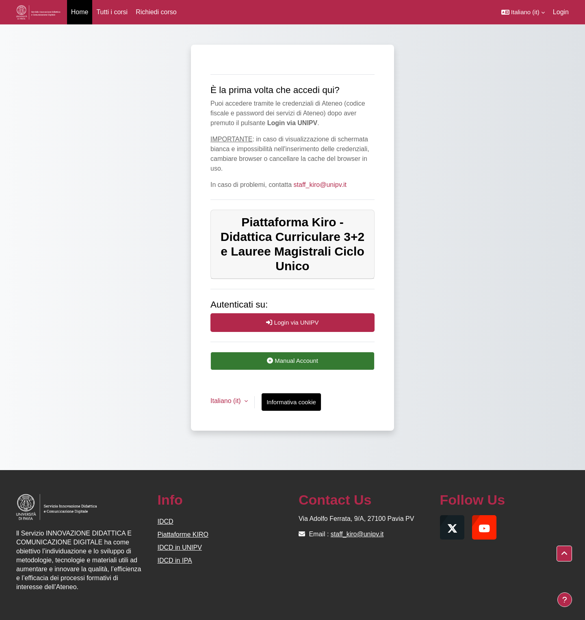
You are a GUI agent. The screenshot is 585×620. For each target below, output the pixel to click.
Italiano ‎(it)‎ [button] (226, 400)
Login (561, 12)
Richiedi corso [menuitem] (156, 12)
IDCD (165, 521)
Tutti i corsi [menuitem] (112, 12)
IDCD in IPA (175, 560)
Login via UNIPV (292, 322)
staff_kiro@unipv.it (320, 184)
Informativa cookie (291, 402)
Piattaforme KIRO (183, 534)
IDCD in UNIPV (180, 547)
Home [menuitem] (80, 12)
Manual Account (292, 360)
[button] (523, 12)
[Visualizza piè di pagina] (564, 599)
